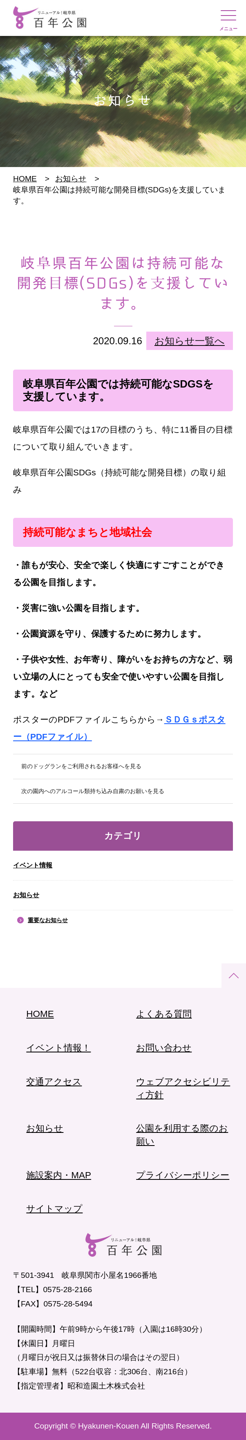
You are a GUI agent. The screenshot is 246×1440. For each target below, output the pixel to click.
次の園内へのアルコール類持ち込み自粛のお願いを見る (92, 791)
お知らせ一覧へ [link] (189, 340)
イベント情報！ (58, 1048)
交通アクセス (54, 1082)
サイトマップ (54, 1209)
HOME (25, 178)
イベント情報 (32, 865)
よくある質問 (164, 1014)
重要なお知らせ (48, 920)
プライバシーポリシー (182, 1175)
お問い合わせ (164, 1048)
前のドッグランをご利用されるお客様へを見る (81, 766)
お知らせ (26, 895)
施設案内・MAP (58, 1175)
